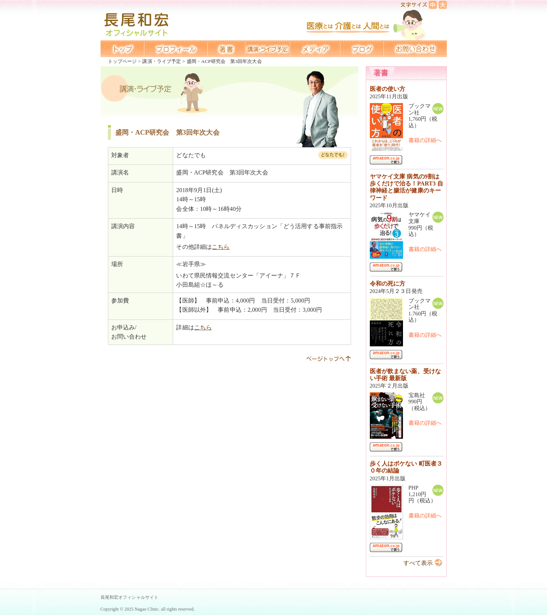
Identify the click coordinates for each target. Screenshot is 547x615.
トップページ (122, 61)
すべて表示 (418, 563)
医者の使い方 (388, 89)
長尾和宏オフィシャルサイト (130, 597)
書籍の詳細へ (425, 140)
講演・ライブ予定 (161, 61)
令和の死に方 (388, 283)
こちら (220, 247)
